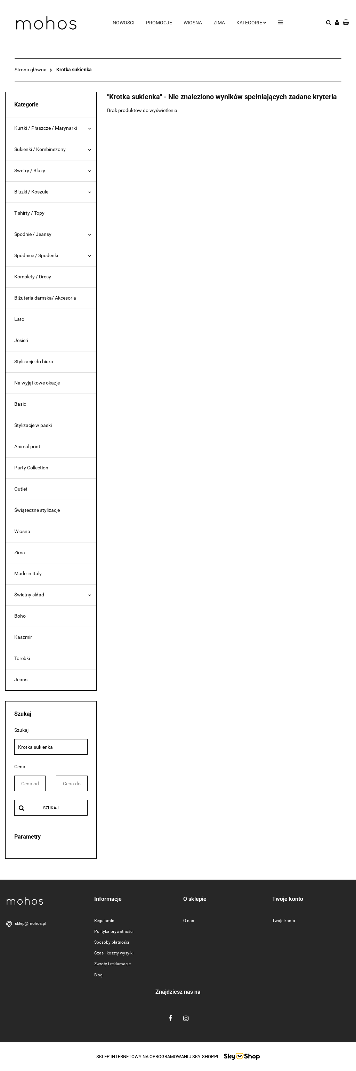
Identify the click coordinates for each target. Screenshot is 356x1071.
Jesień (21, 340)
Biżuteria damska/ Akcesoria (45, 298)
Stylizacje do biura (33, 361)
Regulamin (104, 920)
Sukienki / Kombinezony (52, 149)
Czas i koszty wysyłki (114, 953)
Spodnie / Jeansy (52, 234)
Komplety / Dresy (32, 276)
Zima (219, 22)
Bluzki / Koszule (52, 192)
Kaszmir (23, 637)
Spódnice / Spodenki (52, 255)
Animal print (27, 446)
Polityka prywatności (114, 931)
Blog (98, 975)
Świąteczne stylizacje (37, 510)
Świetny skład (52, 594)
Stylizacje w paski (33, 425)
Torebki (22, 658)
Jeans (20, 679)
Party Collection (31, 467)
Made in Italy (28, 573)
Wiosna (193, 22)
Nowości (124, 22)
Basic (20, 404)
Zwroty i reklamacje (112, 963)
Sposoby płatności (111, 942)
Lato (19, 319)
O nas (188, 920)
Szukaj (51, 808)
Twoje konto (283, 920)
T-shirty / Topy (29, 213)
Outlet (20, 489)
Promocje (159, 22)
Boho (20, 616)
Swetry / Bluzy (52, 170)
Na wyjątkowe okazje (37, 383)
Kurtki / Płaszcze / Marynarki (52, 128)
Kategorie (251, 22)
